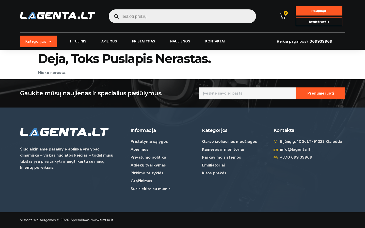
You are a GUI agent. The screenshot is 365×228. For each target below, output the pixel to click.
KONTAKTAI (215, 41)
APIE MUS (109, 41)
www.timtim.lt (102, 220)
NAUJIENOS (180, 41)
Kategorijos (38, 41)
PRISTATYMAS (143, 41)
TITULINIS (77, 41)
